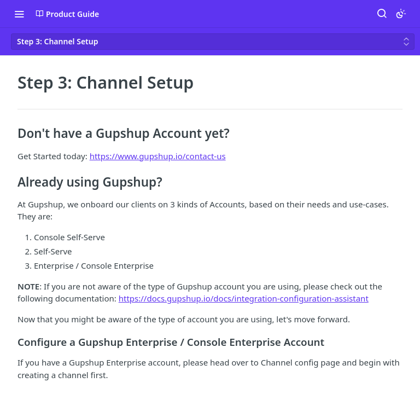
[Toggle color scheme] (401, 13)
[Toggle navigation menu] (19, 13)
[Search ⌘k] (382, 13)
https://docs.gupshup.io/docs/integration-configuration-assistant (244, 298)
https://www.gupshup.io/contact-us (158, 155)
